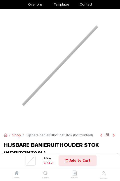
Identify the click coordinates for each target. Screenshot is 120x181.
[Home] (16, 173)
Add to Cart (77, 160)
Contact (86, 4)
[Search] (45, 173)
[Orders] (75, 173)
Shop (16, 135)
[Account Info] (103, 173)
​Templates (62, 4)
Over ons (35, 4)
